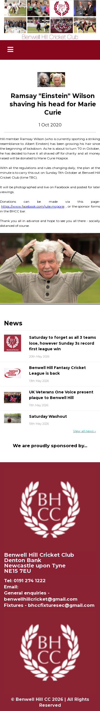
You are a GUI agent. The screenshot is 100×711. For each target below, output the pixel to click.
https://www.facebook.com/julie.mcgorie (32, 206)
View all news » (84, 431)
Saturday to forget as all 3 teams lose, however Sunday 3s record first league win (62, 343)
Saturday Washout (48, 416)
